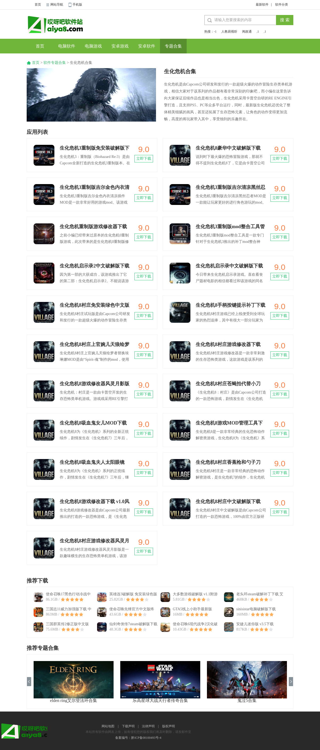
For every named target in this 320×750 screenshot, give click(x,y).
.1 (258, 31)
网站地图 (108, 726)
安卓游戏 (120, 46)
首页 (38, 4)
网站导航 (56, 4)
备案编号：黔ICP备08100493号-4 (138, 738)
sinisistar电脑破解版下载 (256, 609)
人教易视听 (229, 31)
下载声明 (128, 726)
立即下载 (143, 159)
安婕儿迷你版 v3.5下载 (255, 624)
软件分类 (281, 4)
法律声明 (148, 726)
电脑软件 (66, 46)
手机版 (77, 4)
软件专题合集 (54, 63)
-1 (215, 31)
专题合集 (173, 46)
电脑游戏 (93, 46)
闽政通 (247, 31)
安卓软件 (146, 46)
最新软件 (262, 4)
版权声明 (168, 726)
